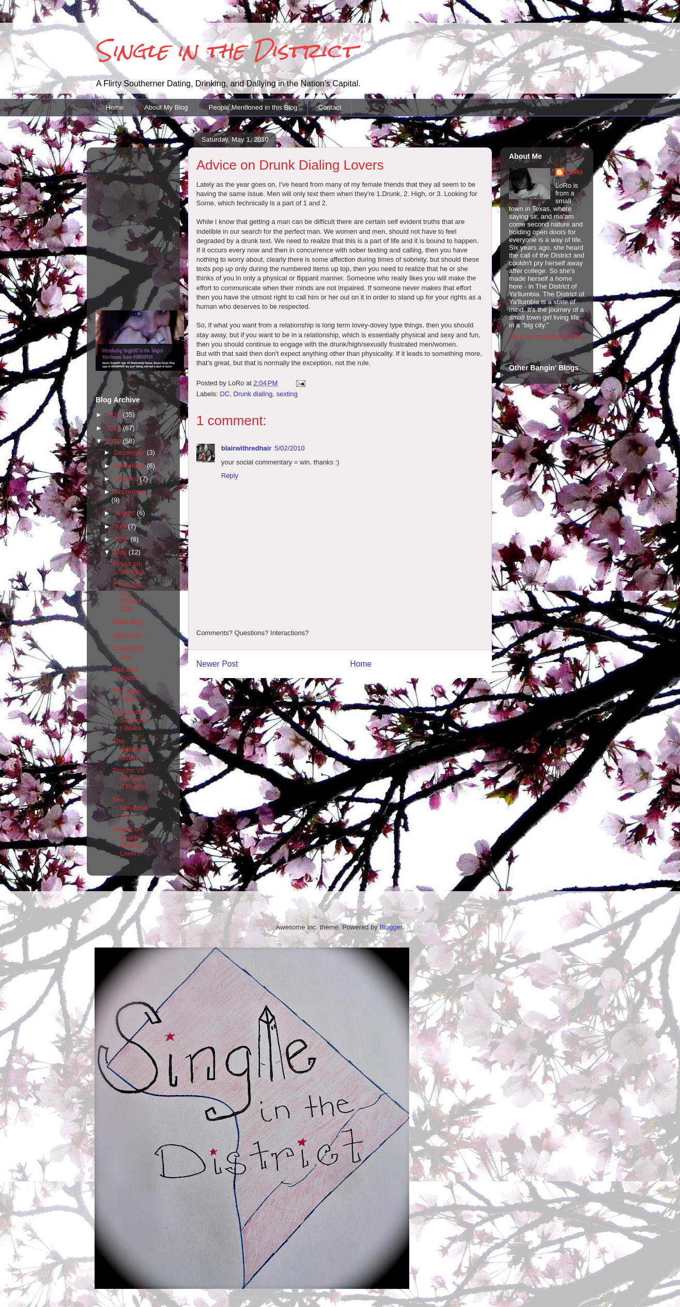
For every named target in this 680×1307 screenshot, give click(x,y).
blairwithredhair (246, 448)
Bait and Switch (126, 674)
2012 (114, 414)
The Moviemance (129, 808)
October (127, 479)
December (130, 452)
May (121, 552)
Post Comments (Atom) (360, 697)
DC (225, 394)
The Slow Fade (126, 695)
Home (115, 107)
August (125, 513)
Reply (229, 475)
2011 (114, 428)
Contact (330, 107)
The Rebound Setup (129, 749)
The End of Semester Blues (129, 720)
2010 (114, 441)
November (130, 466)
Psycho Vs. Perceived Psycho (129, 778)
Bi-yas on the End (127, 568)
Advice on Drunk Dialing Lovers (127, 841)
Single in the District (225, 50)
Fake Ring (127, 622)
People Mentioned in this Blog (253, 107)
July (121, 526)
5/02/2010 (290, 448)
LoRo (574, 172)
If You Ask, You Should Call (128, 597)
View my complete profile (546, 336)
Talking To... (129, 635)
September (130, 491)
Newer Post (217, 663)
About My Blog (166, 107)
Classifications (128, 652)
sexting (287, 394)
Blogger (390, 927)
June (122, 539)
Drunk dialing (253, 394)
